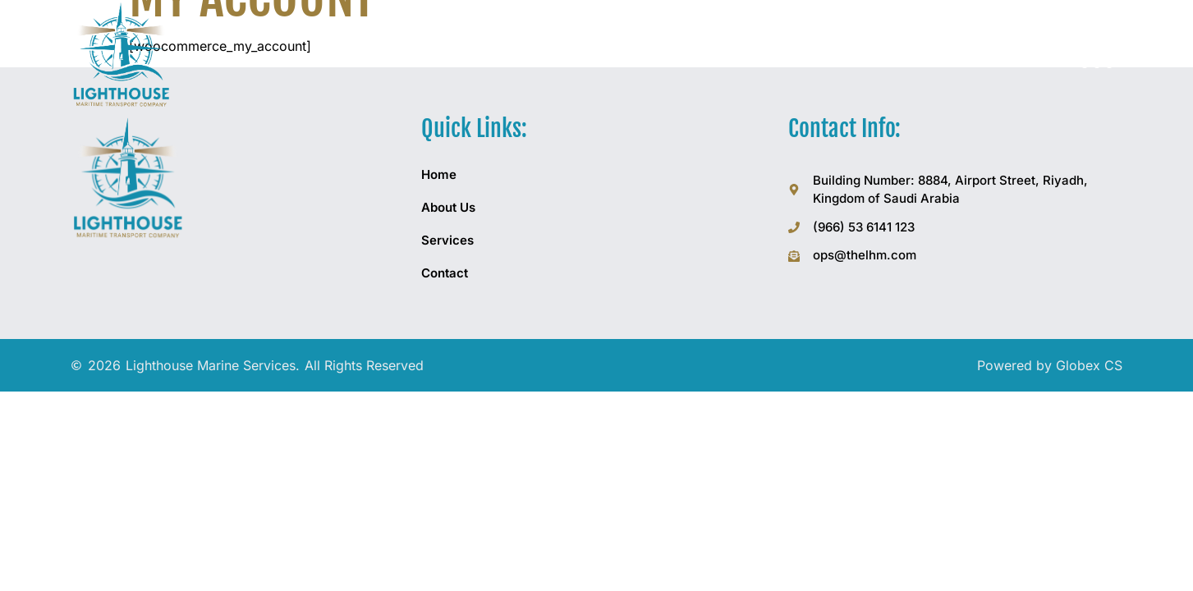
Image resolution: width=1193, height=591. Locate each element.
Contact (444, 273)
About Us (448, 207)
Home (439, 174)
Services (447, 240)
